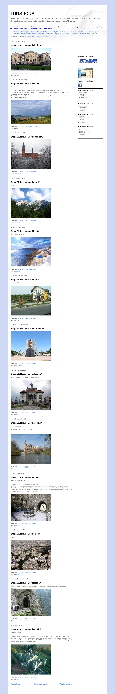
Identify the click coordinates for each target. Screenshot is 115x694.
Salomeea (82, 92)
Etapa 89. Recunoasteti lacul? (25, 83)
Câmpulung (82, 33)
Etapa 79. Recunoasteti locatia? (26, 583)
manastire (19, 621)
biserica (18, 173)
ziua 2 (33, 36)
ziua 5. (47, 36)
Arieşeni (39, 32)
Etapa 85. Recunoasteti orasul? (25, 279)
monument (19, 365)
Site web (13, 588)
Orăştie (80, 32)
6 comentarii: (33, 171)
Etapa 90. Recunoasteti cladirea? (26, 45)
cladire (18, 75)
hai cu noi (14, 426)
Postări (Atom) (23, 688)
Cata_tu (81, 109)
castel (18, 469)
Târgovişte (74, 33)
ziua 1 (29, 36)
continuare (82, 97)
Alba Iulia (69, 32)
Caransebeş (92, 32)
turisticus (22, 13)
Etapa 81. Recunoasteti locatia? (26, 477)
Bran (88, 33)
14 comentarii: (33, 318)
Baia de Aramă (31, 33)
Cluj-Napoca (57, 32)
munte (18, 223)
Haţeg (86, 32)
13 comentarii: (33, 269)
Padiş (45, 32)
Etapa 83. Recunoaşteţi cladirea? (26, 374)
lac (17, 128)
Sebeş (75, 32)
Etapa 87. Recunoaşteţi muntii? (25, 182)
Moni (80, 94)
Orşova (23, 33)
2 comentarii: (33, 467)
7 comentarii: (33, 220)
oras (17, 320)
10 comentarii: (33, 412)
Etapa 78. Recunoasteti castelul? (26, 629)
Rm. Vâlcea (50, 33)
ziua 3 (38, 36)
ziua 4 (43, 36)
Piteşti (68, 33)
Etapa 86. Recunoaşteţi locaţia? (26, 231)
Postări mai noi (17, 684)
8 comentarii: (33, 523)
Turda (64, 32)
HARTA (95, 33)
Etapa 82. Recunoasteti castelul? (26, 423)
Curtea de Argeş (60, 33)
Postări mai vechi (66, 684)
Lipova (27, 32)
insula (18, 271)
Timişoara (17, 32)
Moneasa (33, 32)
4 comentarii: (33, 73)
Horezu (44, 33)
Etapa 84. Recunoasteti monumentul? (28, 328)
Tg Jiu (39, 33)
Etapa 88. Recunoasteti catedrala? (27, 137)
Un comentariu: (34, 126)
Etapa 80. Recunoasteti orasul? (25, 534)
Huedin (50, 32)
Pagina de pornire (41, 684)
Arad (22, 32)
